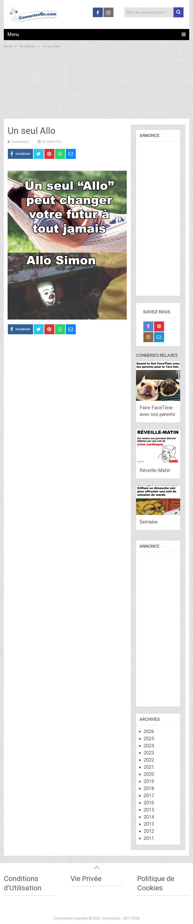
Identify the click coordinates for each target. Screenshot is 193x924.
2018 (149, 788)
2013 (149, 824)
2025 (149, 738)
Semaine (149, 522)
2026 (149, 731)
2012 (149, 831)
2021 (149, 767)
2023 (149, 753)
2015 (149, 810)
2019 (149, 781)
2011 (149, 838)
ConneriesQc (20, 141)
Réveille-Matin (155, 470)
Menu (13, 34)
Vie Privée (86, 878)
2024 (149, 746)
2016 (149, 803)
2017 (149, 795)
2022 (149, 760)
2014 (149, 817)
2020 (149, 774)
